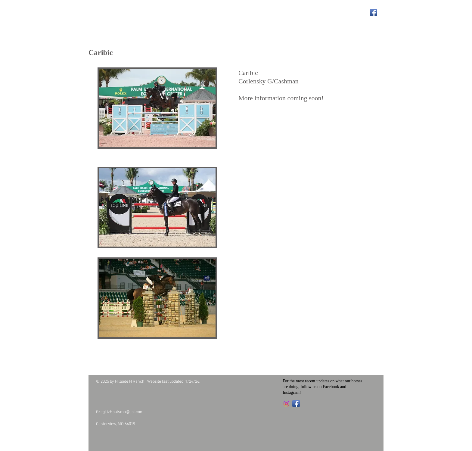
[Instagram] (286, 403)
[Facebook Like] (131, 437)
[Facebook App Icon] (373, 12)
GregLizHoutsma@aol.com (120, 412)
